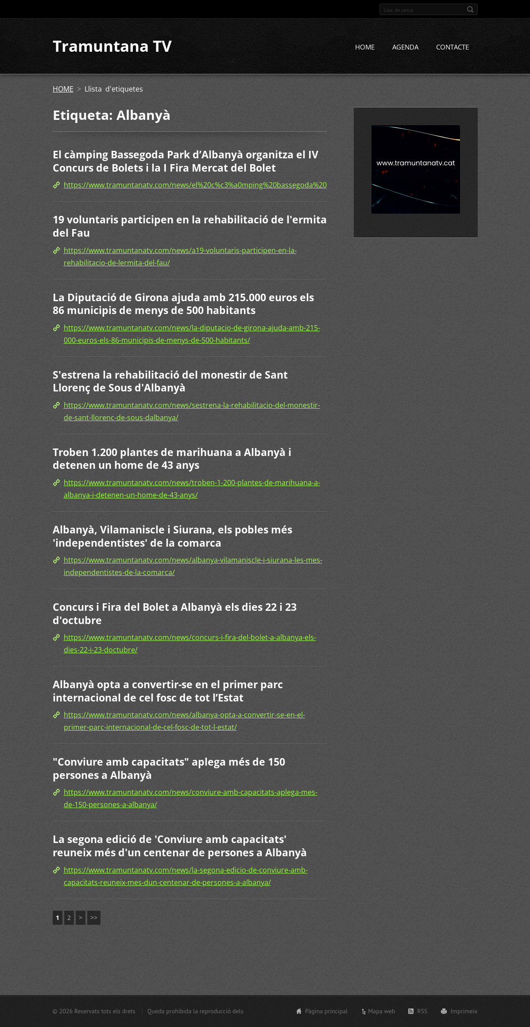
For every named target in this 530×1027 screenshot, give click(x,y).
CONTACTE (452, 47)
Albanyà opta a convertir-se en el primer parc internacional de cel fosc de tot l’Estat (168, 691)
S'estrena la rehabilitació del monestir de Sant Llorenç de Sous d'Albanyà (170, 381)
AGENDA (405, 47)
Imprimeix (464, 1011)
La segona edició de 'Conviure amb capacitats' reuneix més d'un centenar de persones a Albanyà (180, 846)
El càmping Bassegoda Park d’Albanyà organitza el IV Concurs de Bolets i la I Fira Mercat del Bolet (185, 161)
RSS (422, 1011)
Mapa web (381, 1011)
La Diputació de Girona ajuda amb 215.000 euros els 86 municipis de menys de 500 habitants (183, 304)
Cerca (470, 9)
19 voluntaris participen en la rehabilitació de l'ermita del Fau (190, 226)
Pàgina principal (326, 1011)
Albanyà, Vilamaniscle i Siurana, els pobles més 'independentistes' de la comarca (172, 536)
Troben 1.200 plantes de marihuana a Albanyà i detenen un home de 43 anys (172, 458)
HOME (365, 47)
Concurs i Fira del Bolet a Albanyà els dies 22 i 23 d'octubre (175, 613)
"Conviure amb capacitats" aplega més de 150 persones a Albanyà (169, 768)
